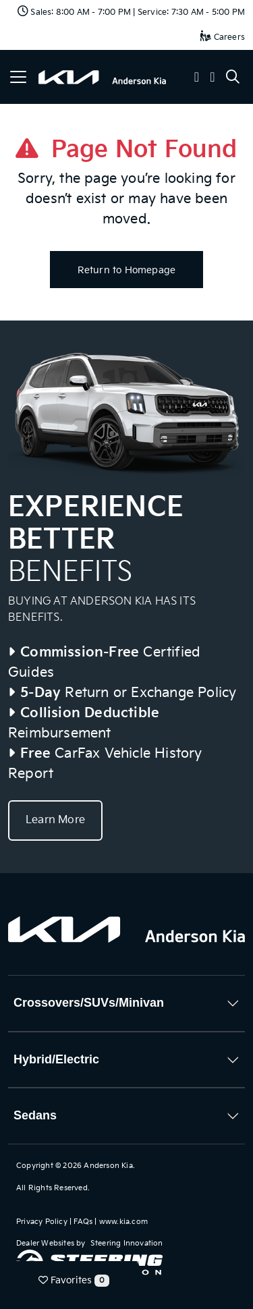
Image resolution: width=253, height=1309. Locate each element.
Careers (222, 37)
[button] (197, 78)
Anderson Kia (108, 1165)
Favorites (73, 1281)
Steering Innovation (126, 1243)
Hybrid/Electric (56, 1059)
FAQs (83, 1221)
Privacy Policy (41, 1221)
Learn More (55, 820)
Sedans (35, 1115)
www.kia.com (123, 1221)
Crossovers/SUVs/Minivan (88, 1002)
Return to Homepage (127, 270)
